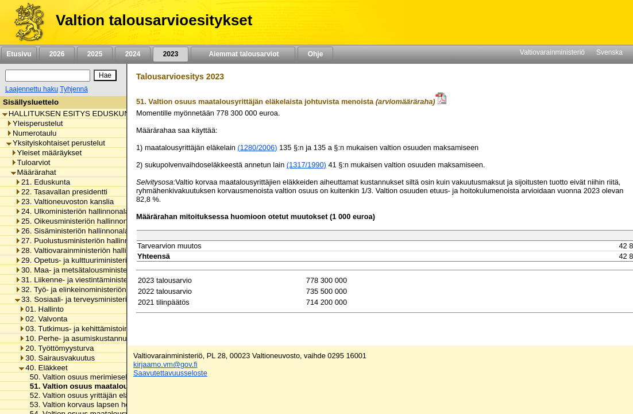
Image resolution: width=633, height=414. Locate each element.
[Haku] (47, 76)
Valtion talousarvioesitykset (154, 20)
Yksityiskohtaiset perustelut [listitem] (55, 143)
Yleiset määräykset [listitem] (46, 152)
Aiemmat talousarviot (243, 54)
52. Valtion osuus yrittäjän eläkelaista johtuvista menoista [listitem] (123, 395)
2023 (170, 54)
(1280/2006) (257, 147)
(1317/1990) (306, 164)
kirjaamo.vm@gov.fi (165, 364)
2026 (56, 54)
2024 (132, 54)
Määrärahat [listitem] (33, 172)
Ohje (315, 54)
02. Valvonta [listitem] (43, 319)
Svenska (609, 52)
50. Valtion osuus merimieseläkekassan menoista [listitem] (110, 377)
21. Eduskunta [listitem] (42, 182)
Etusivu (18, 54)
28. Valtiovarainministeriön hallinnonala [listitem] (84, 250)
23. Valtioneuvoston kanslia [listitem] (64, 201)
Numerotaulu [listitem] (31, 133)
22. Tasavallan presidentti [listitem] (61, 191)
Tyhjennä (74, 89)
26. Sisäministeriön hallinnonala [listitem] (72, 231)
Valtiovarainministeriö (552, 52)
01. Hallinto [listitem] (41, 309)
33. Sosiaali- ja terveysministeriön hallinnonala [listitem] (96, 299)
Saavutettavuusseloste (170, 373)
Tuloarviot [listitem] (31, 162)
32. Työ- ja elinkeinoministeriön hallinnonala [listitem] (92, 289)
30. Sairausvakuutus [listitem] (57, 358)
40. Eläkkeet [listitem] (43, 367)
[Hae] (105, 75)
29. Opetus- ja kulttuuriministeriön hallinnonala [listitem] (96, 260)
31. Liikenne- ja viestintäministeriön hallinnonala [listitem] (99, 279)
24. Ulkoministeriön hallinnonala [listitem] (72, 211)
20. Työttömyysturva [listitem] (56, 348)
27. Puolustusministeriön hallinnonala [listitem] (81, 240)
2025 (94, 54)
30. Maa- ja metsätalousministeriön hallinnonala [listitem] (99, 270)
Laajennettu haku (31, 89)
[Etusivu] (25, 22)
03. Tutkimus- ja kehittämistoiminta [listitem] (80, 328)
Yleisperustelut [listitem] (34, 123)
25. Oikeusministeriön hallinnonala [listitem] (76, 221)
